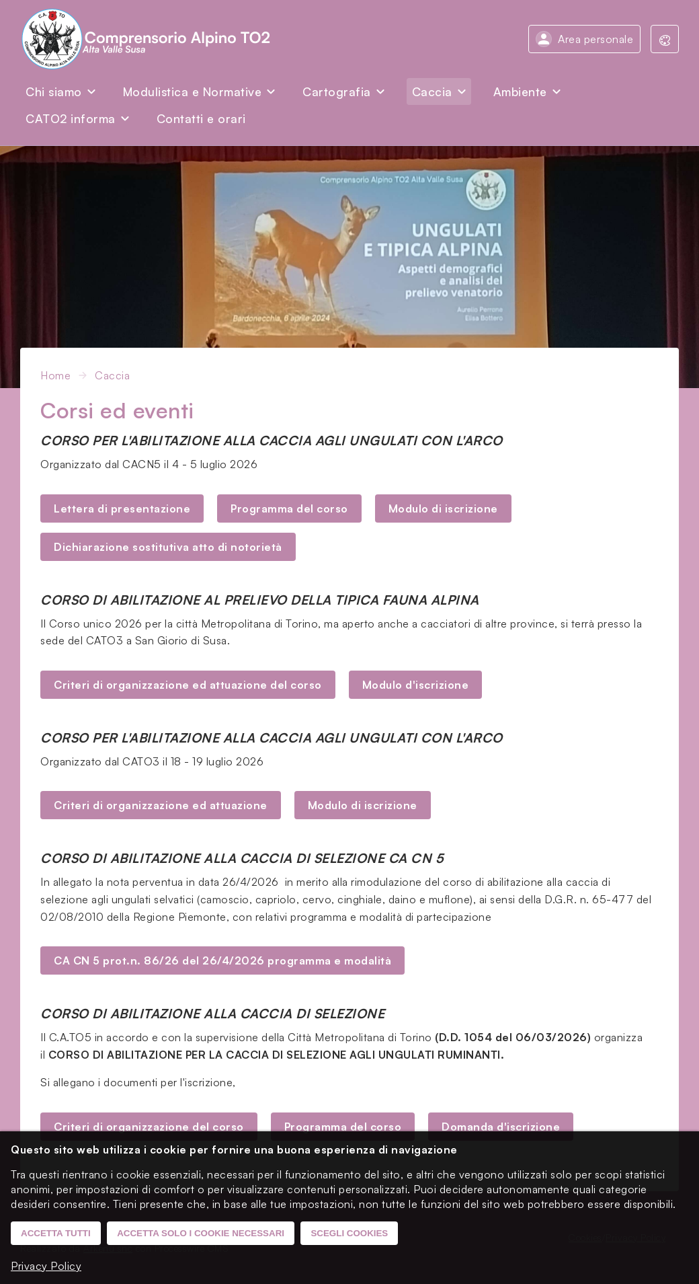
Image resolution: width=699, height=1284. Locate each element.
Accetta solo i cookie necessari (200, 1233)
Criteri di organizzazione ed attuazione (161, 805)
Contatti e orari (201, 118)
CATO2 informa (71, 118)
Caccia (432, 91)
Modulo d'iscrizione (415, 684)
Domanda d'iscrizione (501, 1126)
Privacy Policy (46, 1266)
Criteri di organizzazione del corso (149, 1126)
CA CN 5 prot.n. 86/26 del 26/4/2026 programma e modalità (222, 960)
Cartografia (336, 91)
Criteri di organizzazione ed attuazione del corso (188, 684)
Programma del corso (289, 508)
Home (55, 375)
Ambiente (520, 91)
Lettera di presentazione (122, 508)
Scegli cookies (349, 1233)
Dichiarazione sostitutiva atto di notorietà (168, 547)
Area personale (595, 39)
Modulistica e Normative (192, 91)
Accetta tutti (56, 1233)
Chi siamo (54, 91)
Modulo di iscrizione (443, 508)
